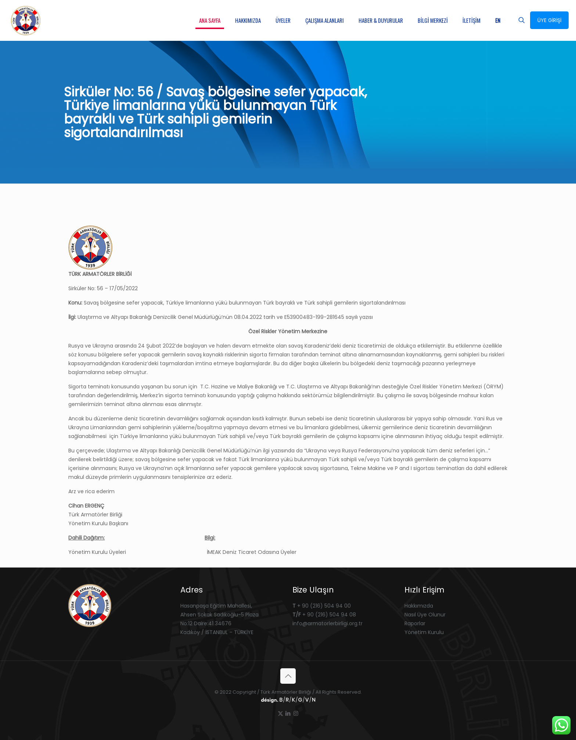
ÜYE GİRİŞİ (549, 20)
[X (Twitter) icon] (280, 713)
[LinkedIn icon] (288, 713)
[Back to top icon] (288, 676)
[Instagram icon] (296, 713)
